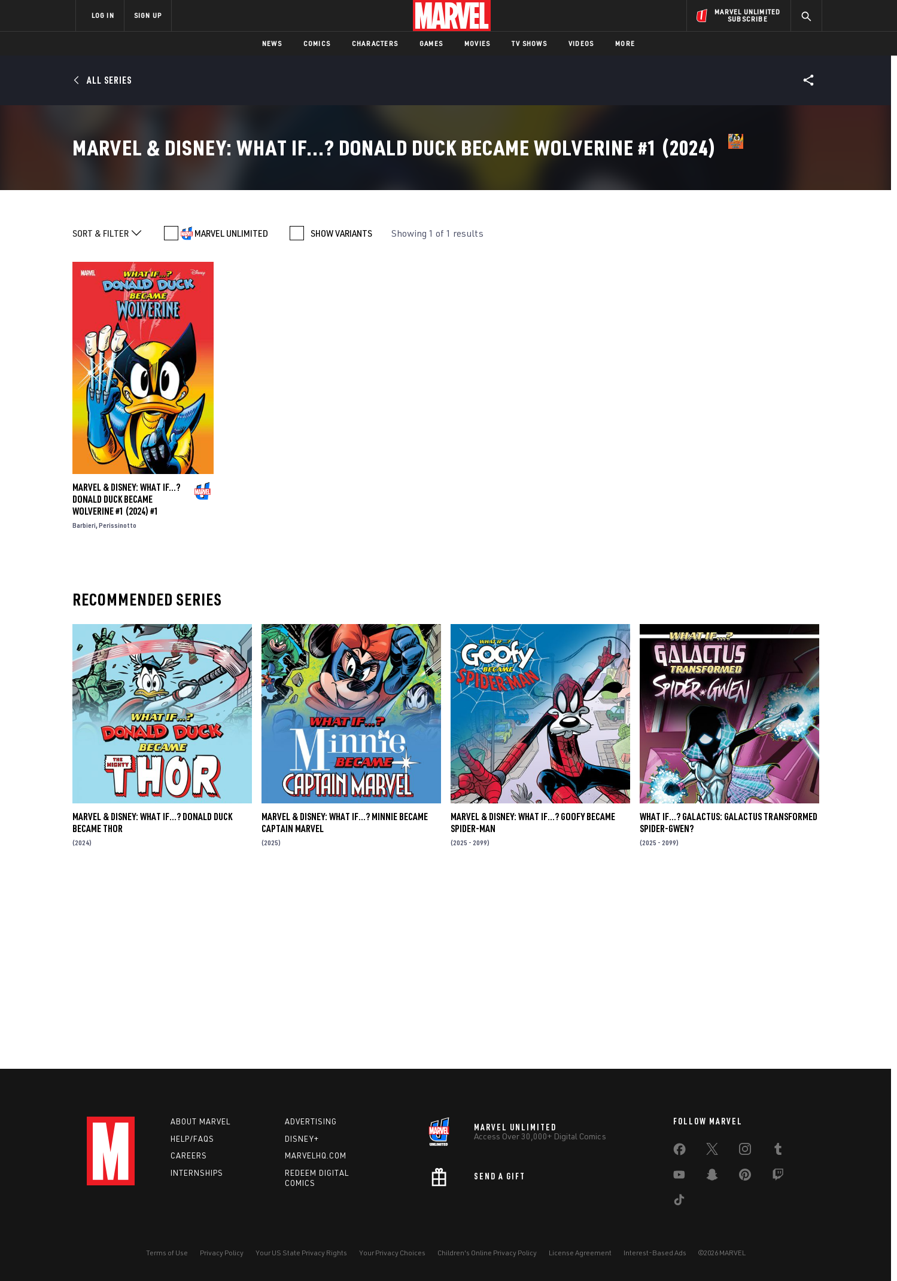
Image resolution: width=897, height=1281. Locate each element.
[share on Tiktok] (679, 1202)
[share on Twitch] (778, 1177)
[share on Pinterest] (745, 1177)
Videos (581, 43)
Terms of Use (167, 1252)
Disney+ (302, 1139)
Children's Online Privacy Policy (487, 1252)
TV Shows (529, 43)
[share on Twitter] (712, 1151)
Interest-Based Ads (655, 1252)
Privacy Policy (222, 1252)
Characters (375, 43)
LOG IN (103, 15)
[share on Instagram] (745, 1151)
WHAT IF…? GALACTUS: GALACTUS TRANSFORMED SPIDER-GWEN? (728, 1005)
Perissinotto (117, 708)
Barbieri (84, 708)
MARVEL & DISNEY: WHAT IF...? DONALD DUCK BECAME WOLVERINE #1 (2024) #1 (126, 682)
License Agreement (580, 1252)
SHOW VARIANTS (341, 416)
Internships (197, 1173)
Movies (477, 43)
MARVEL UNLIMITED (231, 416)
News (272, 43)
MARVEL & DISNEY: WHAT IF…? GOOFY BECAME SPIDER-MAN (533, 1005)
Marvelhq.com (315, 1155)
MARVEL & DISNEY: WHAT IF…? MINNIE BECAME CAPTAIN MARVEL (345, 1005)
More (625, 43)
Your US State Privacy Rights (301, 1252)
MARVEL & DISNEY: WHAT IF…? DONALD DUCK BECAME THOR (152, 1005)
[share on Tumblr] (778, 1151)
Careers (189, 1155)
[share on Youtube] (679, 1177)
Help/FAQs (192, 1139)
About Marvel (200, 1121)
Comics (316, 43)
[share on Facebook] (679, 1152)
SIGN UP (148, 15)
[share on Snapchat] (712, 1177)
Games (431, 43)
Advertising (311, 1121)
